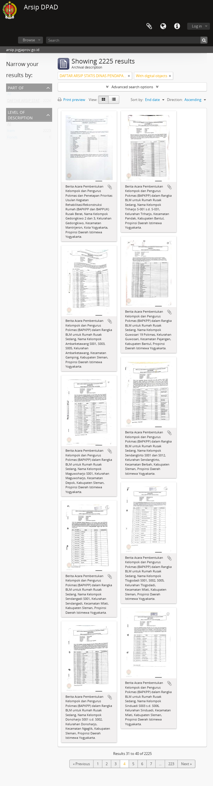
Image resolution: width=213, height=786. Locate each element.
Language (163, 26)
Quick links (177, 26)
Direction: (175, 99)
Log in (197, 26)
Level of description (20, 114)
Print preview (71, 99)
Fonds (12, 138)
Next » (186, 763)
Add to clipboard (110, 187)
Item (11, 131)
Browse (29, 39)
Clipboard (149, 26)
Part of (16, 87)
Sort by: (137, 99)
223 (171, 763)
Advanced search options (132, 86)
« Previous (81, 763)
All (9, 95)
